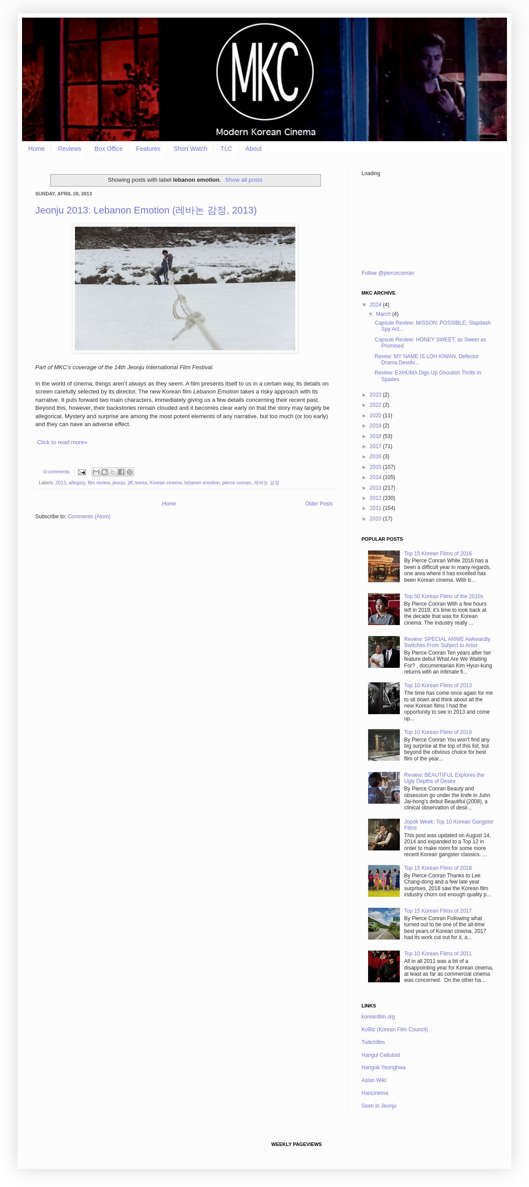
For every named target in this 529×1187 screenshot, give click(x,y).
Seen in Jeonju (378, 1106)
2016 (376, 456)
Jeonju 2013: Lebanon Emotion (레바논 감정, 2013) (146, 210)
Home (36, 148)
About (254, 148)
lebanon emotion (202, 482)
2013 (61, 482)
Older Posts (319, 504)
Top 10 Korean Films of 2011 (438, 954)
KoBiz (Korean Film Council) (394, 1029)
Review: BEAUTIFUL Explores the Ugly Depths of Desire (444, 778)
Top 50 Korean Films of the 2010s (443, 596)
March (384, 314)
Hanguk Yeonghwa (383, 1067)
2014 (376, 477)
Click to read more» (62, 442)
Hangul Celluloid (380, 1055)
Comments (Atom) (88, 516)
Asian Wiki (373, 1080)
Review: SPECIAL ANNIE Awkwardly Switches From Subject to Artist (447, 642)
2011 (376, 508)
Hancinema (374, 1093)
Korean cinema (166, 482)
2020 (376, 415)
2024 (376, 305)
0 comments (57, 471)
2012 (376, 498)
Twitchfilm (373, 1042)
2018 (376, 436)
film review (99, 482)
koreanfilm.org (378, 1017)
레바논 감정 (266, 482)
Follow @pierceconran (387, 273)
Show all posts (244, 179)
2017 (376, 446)
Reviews (69, 148)
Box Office (108, 148)
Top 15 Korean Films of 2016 (438, 553)
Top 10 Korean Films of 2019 (438, 732)
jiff (130, 482)
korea (141, 482)
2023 (376, 395)
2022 (376, 405)
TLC (226, 148)
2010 (376, 519)
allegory (77, 482)
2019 (376, 426)
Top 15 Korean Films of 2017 (438, 911)
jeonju (118, 482)
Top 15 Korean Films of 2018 (438, 868)
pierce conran (236, 482)
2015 (376, 467)
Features (148, 148)
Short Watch (191, 148)
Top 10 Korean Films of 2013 (438, 685)
